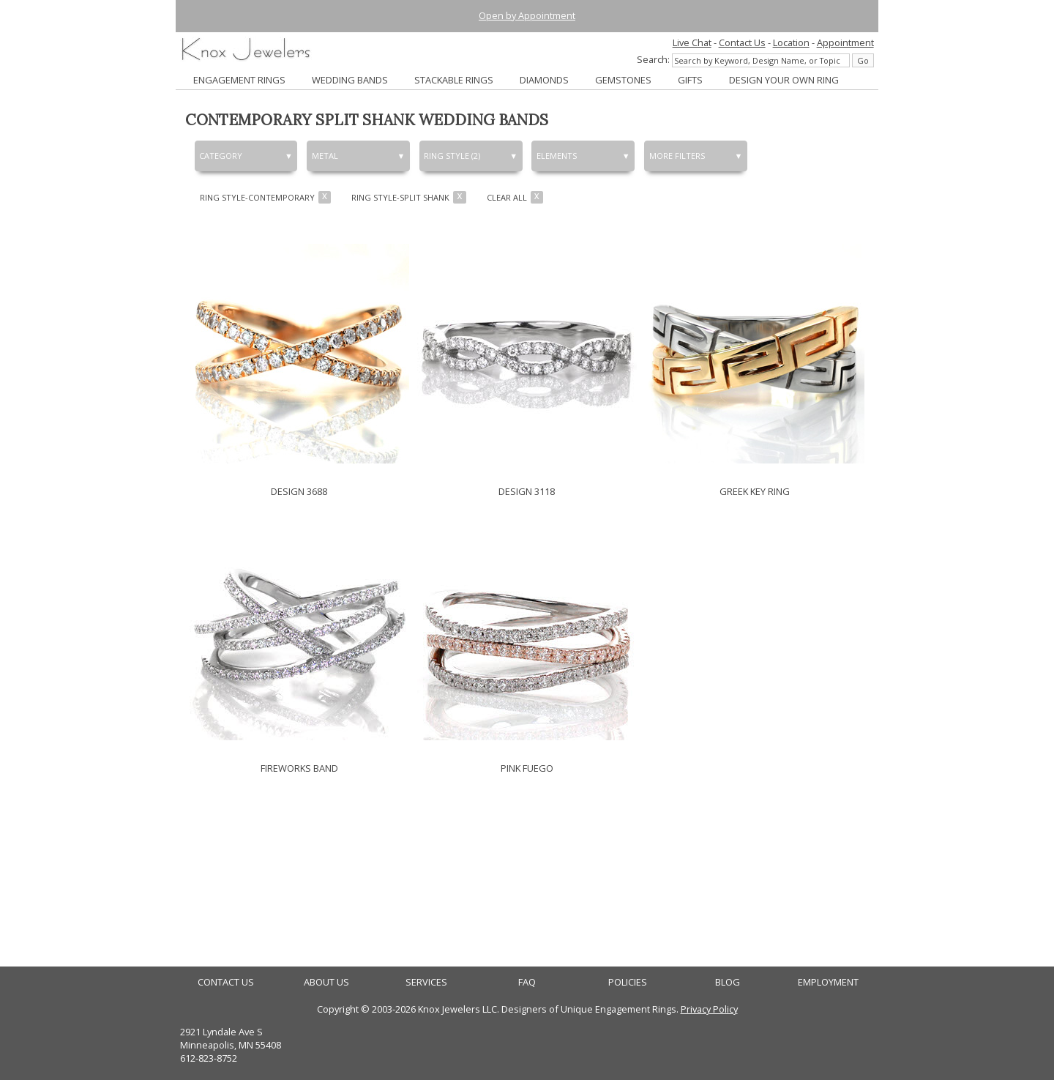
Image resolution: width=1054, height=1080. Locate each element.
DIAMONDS (544, 79)
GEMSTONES (623, 79)
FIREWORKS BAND (299, 768)
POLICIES (627, 982)
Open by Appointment (527, 15)
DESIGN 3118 (526, 491)
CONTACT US (226, 982)
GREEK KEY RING (755, 491)
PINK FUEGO (527, 768)
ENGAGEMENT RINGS (239, 79)
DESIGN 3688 (299, 491)
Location (791, 42)
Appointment (845, 42)
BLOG (727, 982)
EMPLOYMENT (828, 982)
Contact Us (742, 42)
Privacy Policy (709, 1009)
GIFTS (690, 79)
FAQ (527, 982)
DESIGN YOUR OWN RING (784, 79)
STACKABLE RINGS (453, 79)
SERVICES (426, 982)
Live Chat (692, 42)
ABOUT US (326, 982)
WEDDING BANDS (350, 79)
